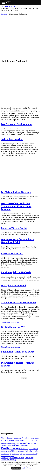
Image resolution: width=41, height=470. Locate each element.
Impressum (29, 458)
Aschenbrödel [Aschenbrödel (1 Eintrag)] (11, 438)
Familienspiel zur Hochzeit (16, 272)
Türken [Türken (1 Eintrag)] (6, 456)
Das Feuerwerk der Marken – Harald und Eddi (17, 241)
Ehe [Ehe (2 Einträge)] (6, 440)
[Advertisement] (20, 37)
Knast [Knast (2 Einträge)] (21, 448)
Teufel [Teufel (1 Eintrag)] (2, 456)
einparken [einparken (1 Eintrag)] (29, 440)
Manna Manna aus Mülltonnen (18, 302)
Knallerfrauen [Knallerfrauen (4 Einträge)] (10, 448)
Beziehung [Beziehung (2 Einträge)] (26, 438)
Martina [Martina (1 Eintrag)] (3, 451)
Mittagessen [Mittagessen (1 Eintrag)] (8, 451)
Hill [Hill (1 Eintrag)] (13, 445)
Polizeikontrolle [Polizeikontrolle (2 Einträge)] (31, 451)
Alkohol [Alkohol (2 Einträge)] (4, 438)
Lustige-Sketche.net (8, 6)
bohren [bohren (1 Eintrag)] (32, 438)
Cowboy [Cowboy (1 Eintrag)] (37, 438)
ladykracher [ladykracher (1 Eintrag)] (30, 449)
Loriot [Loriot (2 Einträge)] (35, 448)
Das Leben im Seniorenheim (16, 124)
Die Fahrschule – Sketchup (16, 192)
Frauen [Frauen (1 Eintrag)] (17, 443)
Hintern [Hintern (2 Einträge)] (17, 445)
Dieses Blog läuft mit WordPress (12, 458)
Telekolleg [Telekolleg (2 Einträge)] (33, 453)
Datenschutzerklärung (8, 460)
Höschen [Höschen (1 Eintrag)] (26, 445)
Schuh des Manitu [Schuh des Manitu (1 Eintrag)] (5, 453)
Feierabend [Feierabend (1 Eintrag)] (12, 443)
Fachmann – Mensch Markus (17, 351)
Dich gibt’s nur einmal (13, 285)
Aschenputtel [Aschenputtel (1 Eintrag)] (18, 438)
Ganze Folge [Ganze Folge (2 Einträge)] (25, 443)
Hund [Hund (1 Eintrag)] (22, 445)
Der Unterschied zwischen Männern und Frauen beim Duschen (16, 206)
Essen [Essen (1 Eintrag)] (5, 443)
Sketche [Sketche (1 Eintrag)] (17, 453)
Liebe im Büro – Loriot (14, 228)
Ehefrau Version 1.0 (12, 253)
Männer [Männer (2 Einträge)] (14, 451)
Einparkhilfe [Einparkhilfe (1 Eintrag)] (35, 440)
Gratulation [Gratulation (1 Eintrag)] (3, 445)
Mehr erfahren (26, 468)
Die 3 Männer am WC (13, 327)
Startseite (4, 14)
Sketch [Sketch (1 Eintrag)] (13, 453)
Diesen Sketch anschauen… (10, 322)
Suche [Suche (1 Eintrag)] (21, 453)
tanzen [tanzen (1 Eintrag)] (27, 453)
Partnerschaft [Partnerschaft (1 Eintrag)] (21, 451)
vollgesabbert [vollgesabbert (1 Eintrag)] (11, 456)
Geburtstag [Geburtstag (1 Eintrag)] (33, 443)
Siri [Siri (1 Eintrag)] (10, 453)
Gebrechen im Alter (12, 139)
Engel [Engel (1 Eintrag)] (2, 443)
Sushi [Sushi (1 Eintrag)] (24, 453)
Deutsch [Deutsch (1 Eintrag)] (3, 440)
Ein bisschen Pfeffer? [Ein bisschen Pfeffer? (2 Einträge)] (18, 440)
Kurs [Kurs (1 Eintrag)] (25, 449)
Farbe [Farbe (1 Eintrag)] (8, 443)
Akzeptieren (16, 468)
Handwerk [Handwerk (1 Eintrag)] (9, 445)
